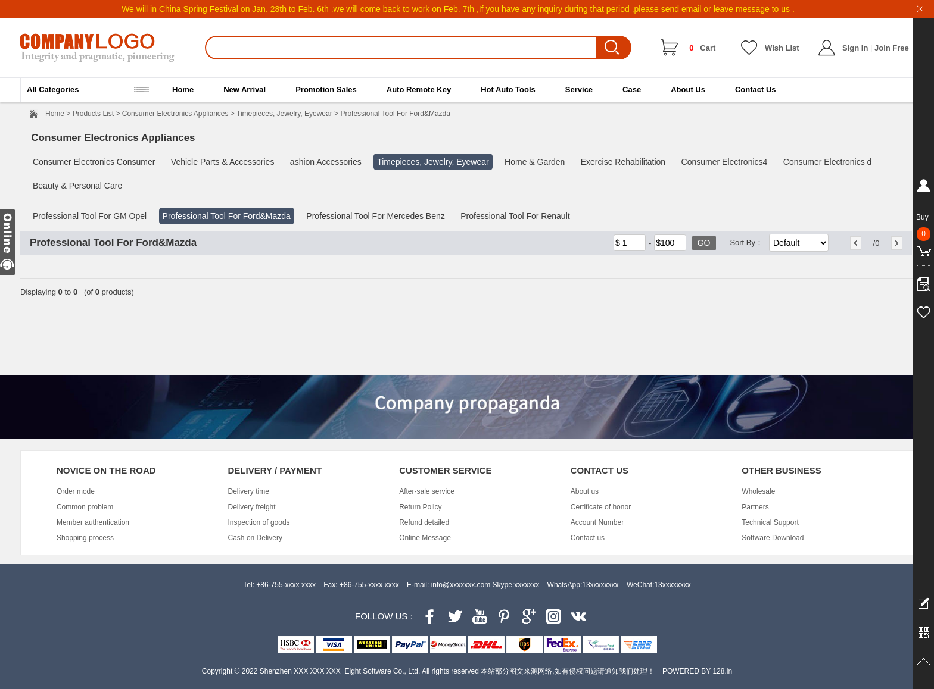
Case (631, 89)
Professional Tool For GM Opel (90, 216)
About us (585, 491)
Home (183, 89)
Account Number (597, 522)
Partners (755, 507)
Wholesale (758, 491)
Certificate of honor (601, 507)
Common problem (85, 507)
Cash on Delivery (255, 538)
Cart (702, 47)
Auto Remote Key (419, 89)
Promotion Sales (326, 89)
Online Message (425, 538)
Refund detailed (424, 522)
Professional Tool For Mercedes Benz (375, 216)
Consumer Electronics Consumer (94, 162)
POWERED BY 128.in (697, 671)
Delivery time (248, 491)
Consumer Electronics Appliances (175, 113)
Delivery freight (252, 507)
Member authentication (93, 522)
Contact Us (755, 89)
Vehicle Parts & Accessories (223, 162)
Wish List (782, 47)
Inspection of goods (259, 522)
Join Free (891, 47)
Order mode (76, 491)
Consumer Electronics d (827, 162)
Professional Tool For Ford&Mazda (227, 216)
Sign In (855, 47)
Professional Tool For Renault (514, 216)
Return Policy (420, 507)
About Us (688, 89)
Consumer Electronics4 (724, 162)
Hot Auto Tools (508, 89)
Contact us (588, 538)
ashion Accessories (326, 162)
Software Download (773, 538)
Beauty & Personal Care (77, 185)
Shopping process (85, 538)
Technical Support (770, 522)
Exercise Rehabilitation (623, 162)
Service (579, 89)
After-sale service (426, 491)
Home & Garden (535, 162)
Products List (93, 113)
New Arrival (244, 89)
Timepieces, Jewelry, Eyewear (284, 113)
